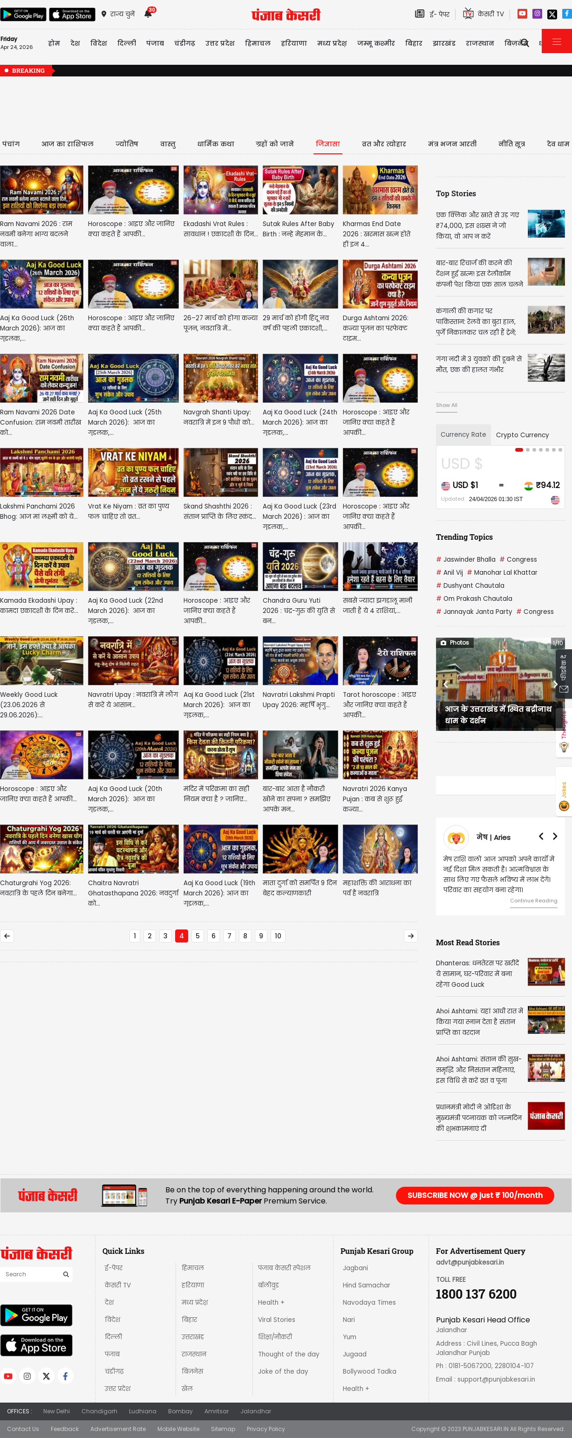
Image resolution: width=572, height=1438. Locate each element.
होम (54, 43)
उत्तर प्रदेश (220, 43)
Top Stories (456, 193)
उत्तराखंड (193, 1337)
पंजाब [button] (155, 43)
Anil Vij (449, 572)
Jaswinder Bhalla (466, 559)
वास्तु (168, 144)
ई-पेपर (114, 1268)
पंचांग (11, 144)
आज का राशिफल (67, 144)
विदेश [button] (98, 43)
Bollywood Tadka (369, 1371)
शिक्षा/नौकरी (275, 1337)
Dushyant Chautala (470, 585)
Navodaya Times (369, 1302)
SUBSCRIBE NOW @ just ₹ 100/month (475, 1195)
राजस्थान (194, 1354)
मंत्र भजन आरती (452, 144)
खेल (187, 1388)
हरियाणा (193, 1285)
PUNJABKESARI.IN (486, 1429)
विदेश (112, 1319)
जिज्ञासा (328, 144)
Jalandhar (255, 1411)
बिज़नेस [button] (516, 43)
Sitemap (223, 1429)
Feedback (65, 1429)
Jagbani (355, 1268)
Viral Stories (276, 1319)
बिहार (413, 43)
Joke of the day (283, 1371)
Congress (518, 559)
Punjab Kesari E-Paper (221, 1201)
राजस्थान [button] (480, 43)
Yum (349, 1337)
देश (109, 1302)
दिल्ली (126, 43)
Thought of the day (289, 1354)
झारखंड (444, 43)
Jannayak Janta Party (474, 611)
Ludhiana (143, 1411)
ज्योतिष (127, 144)
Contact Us (23, 1429)
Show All (446, 405)
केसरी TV (118, 1285)
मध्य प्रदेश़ (332, 43)
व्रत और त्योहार (384, 144)
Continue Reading (534, 900)
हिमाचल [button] (258, 43)
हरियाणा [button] (294, 43)
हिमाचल (193, 1268)
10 (278, 936)
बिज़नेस (192, 1371)
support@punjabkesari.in (496, 1379)
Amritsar (216, 1411)
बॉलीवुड (268, 1285)
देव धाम (558, 144)
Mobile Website (178, 1429)
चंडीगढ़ (114, 1371)
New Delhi (56, 1411)
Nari (349, 1319)
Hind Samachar (366, 1285)
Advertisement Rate (118, 1429)
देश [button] (75, 43)
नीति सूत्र (511, 144)
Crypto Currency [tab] (522, 435)
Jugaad (355, 1354)
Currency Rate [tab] (463, 434)
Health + (271, 1302)
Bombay (180, 1411)
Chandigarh (99, 1411)
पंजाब (112, 1354)
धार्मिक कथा (215, 144)
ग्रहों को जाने (275, 144)
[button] (446, 684)
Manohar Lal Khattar (502, 572)
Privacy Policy (266, 1429)
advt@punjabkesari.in (470, 1262)
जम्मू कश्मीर (376, 43)
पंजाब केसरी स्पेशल (284, 1268)
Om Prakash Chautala (474, 598)
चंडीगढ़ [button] (184, 43)
